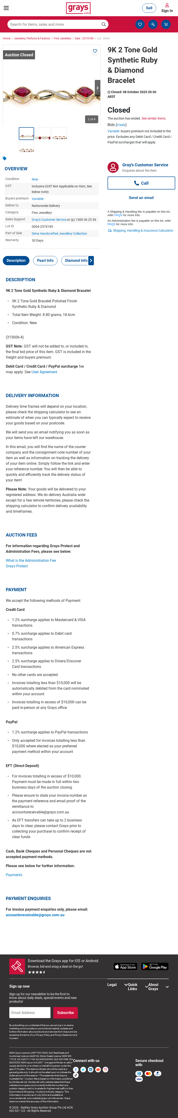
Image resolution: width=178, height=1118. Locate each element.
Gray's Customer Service (49, 219)
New (35, 179)
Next (97, 88)
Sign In (167, 11)
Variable (38, 199)
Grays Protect (17, 566)
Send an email (141, 198)
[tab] (16, 260)
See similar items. (154, 118)
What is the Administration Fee (31, 560)
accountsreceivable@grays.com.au (35, 915)
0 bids (121, 125)
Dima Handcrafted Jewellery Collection (59, 233)
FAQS (118, 215)
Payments (14, 875)
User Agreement (44, 372)
